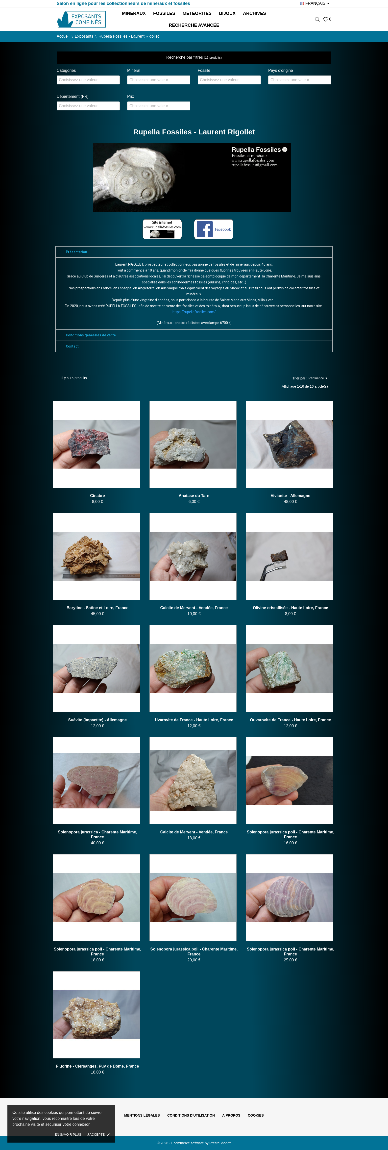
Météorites (197, 13)
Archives (254, 13)
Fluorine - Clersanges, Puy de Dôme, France (97, 1066)
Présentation (76, 252)
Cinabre (97, 496)
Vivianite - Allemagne (290, 496)
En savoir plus (68, 1134)
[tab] (194, 252)
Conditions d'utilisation (191, 1115)
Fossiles (164, 13)
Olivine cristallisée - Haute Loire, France (290, 608)
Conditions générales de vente (91, 335)
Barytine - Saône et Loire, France (97, 608)
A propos (231, 1115)
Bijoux (227, 13)
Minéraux (134, 13)
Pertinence (318, 378)
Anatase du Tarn (194, 496)
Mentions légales (142, 1115)
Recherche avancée (194, 25)
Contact (72, 346)
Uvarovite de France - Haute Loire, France (194, 720)
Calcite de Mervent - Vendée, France (194, 608)
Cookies (256, 1115)
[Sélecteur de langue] (315, 3)
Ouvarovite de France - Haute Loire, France (290, 720)
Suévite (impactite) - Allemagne (97, 720)
